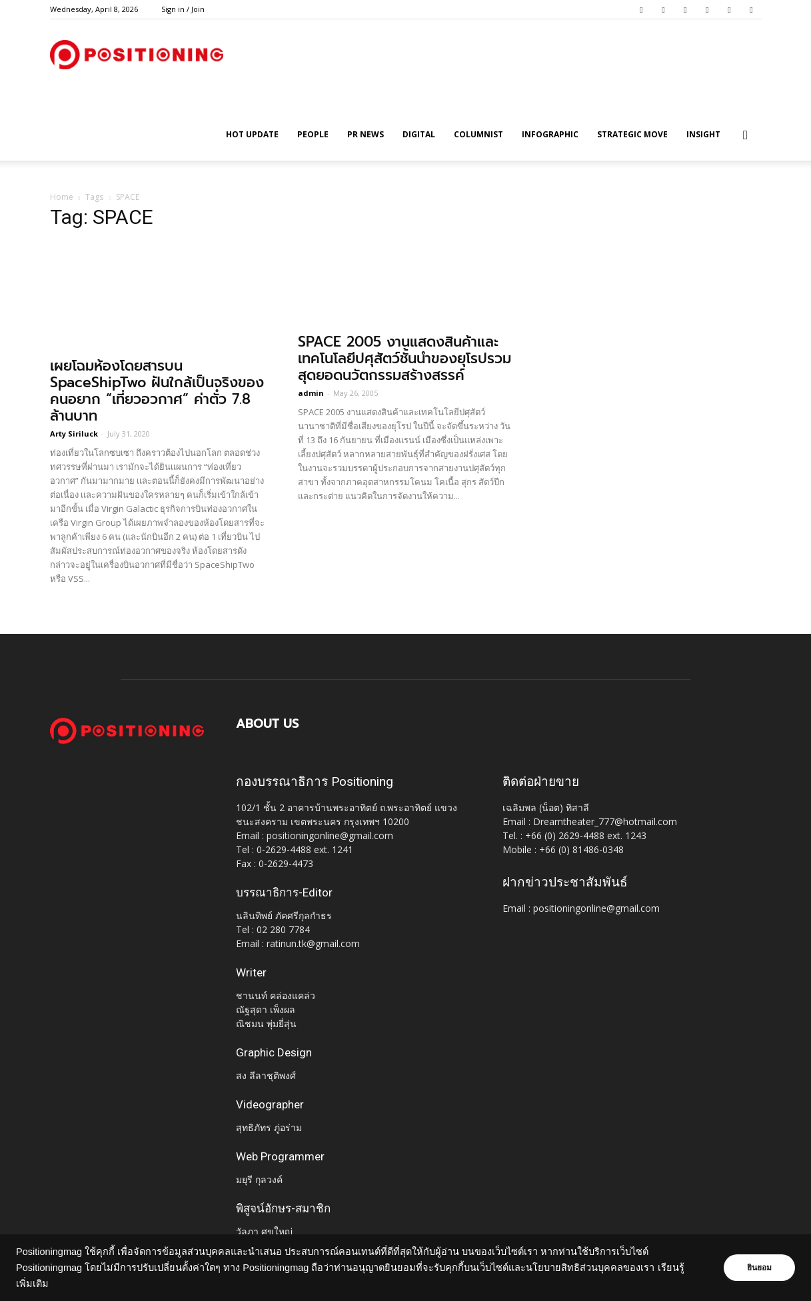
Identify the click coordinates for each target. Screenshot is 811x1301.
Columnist (478, 134)
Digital (419, 134)
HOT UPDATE (252, 134)
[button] (746, 135)
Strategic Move (632, 134)
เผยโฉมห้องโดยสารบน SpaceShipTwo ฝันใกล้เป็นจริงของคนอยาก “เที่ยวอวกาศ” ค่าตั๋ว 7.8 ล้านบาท (157, 391)
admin (311, 393)
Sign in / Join (183, 9)
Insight (703, 134)
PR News (365, 134)
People (313, 134)
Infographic (550, 134)
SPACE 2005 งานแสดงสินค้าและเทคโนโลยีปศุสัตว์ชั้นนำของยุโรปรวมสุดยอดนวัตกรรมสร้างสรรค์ (404, 358)
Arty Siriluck (74, 434)
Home (61, 197)
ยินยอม (759, 1267)
